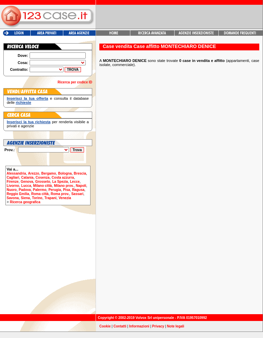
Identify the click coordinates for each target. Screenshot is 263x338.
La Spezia (60, 181)
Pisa (66, 190)
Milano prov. (63, 186)
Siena (25, 198)
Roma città (40, 194)
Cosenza (43, 177)
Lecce (75, 181)
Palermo (39, 190)
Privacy (158, 326)
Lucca (26, 186)
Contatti (120, 326)
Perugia (54, 190)
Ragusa (78, 190)
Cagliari (13, 177)
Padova (25, 190)
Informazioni (139, 326)
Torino (37, 198)
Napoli (81, 186)
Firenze (13, 181)
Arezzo (33, 173)
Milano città (42, 186)
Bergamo (48, 173)
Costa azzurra (63, 177)
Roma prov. (60, 194)
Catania (27, 177)
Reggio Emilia (18, 194)
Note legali (175, 326)
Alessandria (16, 173)
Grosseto (42, 181)
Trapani (51, 198)
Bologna (65, 173)
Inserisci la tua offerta (27, 98)
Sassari (77, 194)
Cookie (105, 326)
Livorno (13, 186)
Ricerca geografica (25, 202)
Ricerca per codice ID (74, 82)
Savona (13, 198)
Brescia (80, 173)
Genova (27, 181)
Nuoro (12, 190)
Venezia (65, 198)
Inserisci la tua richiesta (28, 122)
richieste (23, 102)
